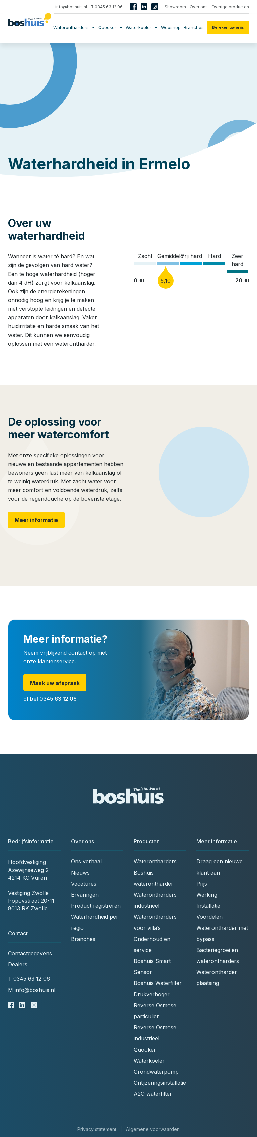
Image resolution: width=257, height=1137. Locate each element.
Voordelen (209, 916)
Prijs (201, 883)
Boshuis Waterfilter (158, 983)
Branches (194, 27)
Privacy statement (96, 1129)
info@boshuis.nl (68, 6)
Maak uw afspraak (55, 683)
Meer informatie (36, 520)
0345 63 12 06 (107, 6)
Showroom (175, 6)
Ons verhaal (86, 861)
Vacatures (83, 883)
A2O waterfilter (153, 1093)
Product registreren (96, 905)
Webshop (171, 27)
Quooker (110, 27)
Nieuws (80, 872)
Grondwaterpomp (156, 1071)
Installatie (208, 905)
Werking (206, 894)
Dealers (17, 964)
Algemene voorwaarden (153, 1129)
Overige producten (230, 6)
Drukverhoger (152, 994)
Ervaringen (85, 894)
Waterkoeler (142, 27)
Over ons (199, 6)
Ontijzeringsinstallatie (160, 1082)
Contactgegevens (30, 953)
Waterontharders (74, 27)
